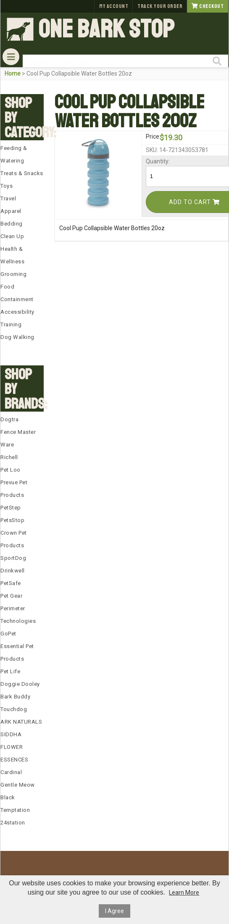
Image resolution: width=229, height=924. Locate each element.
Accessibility (17, 312)
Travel (8, 198)
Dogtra (9, 419)
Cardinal (11, 772)
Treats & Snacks (21, 173)
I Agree (114, 911)
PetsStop (12, 520)
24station (12, 822)
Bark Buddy (15, 696)
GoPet (8, 633)
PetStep (10, 507)
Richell (9, 457)
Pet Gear (11, 596)
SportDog (13, 558)
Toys (6, 186)
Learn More (184, 892)
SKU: (152, 150)
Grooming (13, 274)
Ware (7, 444)
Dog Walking (17, 337)
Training (10, 324)
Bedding (11, 223)
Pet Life (10, 671)
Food (7, 287)
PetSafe (10, 583)
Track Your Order (159, 6)
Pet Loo (10, 470)
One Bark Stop (106, 29)
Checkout (208, 6)
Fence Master (18, 432)
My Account (113, 6)
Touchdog (13, 709)
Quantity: (152, 161)
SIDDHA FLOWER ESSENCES (14, 747)
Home (13, 73)
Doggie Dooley (20, 684)
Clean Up (12, 236)
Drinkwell (12, 570)
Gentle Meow (17, 785)
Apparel (10, 211)
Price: (152, 136)
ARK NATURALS (21, 722)
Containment (17, 299)
